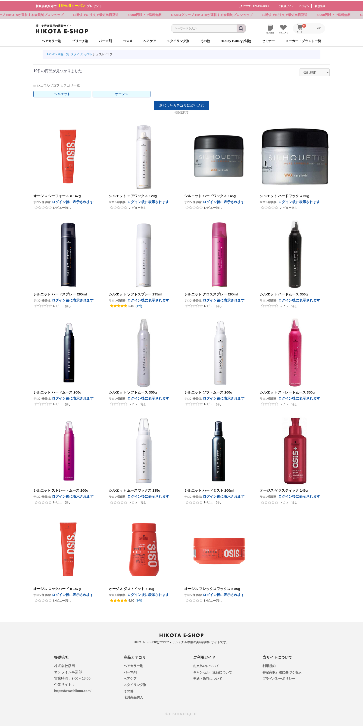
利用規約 (269, 665)
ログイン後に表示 (73, 201)
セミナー (268, 40)
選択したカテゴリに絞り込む (181, 104)
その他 (128, 690)
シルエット (62, 93)
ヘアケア (130, 677)
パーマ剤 (130, 671)
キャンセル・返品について (212, 671)
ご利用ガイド (286, 5)
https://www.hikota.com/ (72, 690)
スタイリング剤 (81, 53)
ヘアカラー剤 (133, 665)
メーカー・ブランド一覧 (303, 40)
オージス (121, 93)
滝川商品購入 (133, 696)
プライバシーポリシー (279, 677)
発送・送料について (207, 677)
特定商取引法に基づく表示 (282, 671)
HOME (51, 53)
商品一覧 (63, 53)
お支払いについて (206, 665)
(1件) (138, 305)
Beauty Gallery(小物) (236, 40)
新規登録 (320, 5)
